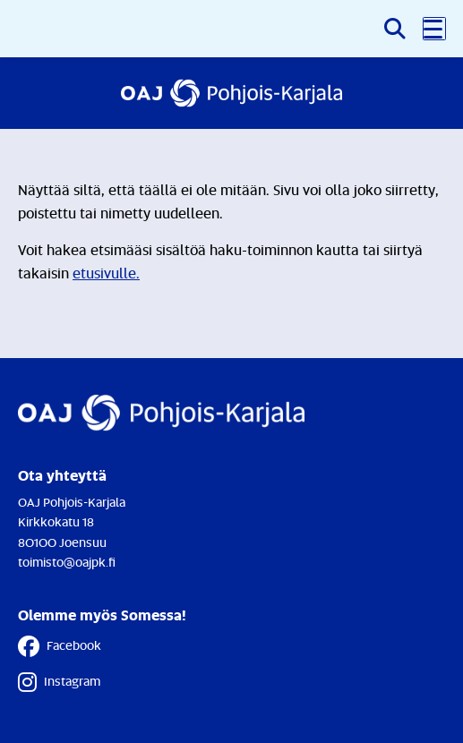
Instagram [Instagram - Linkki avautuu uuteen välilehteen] (59, 682)
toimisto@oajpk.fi (67, 561)
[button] (434, 28)
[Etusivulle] (231, 93)
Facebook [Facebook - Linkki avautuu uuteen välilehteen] (59, 646)
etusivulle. (106, 273)
